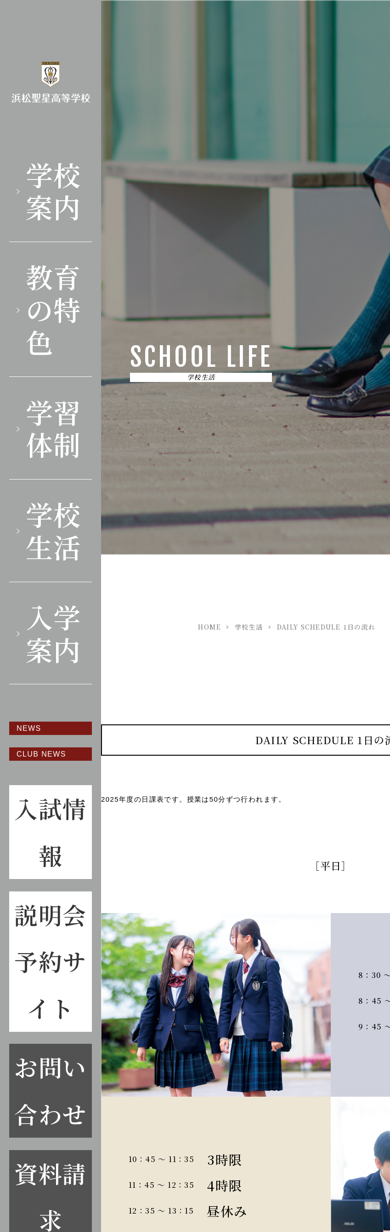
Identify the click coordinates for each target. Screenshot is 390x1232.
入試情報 (50, 831)
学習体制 (53, 428)
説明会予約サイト (50, 961)
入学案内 (53, 633)
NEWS (29, 728)
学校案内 (53, 190)
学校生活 (53, 530)
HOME (209, 626)
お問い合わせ (50, 1090)
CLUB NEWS (41, 754)
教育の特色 (53, 309)
